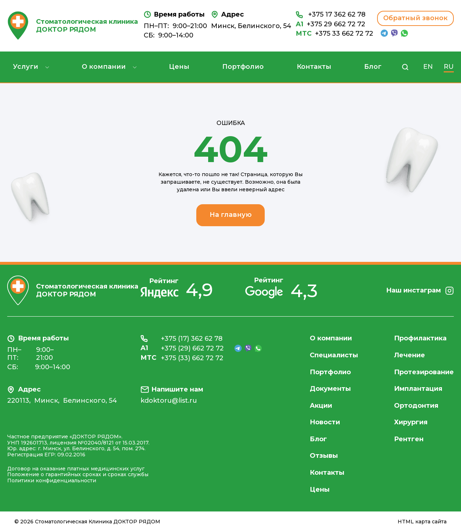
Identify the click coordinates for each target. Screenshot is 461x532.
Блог (372, 67)
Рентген (409, 439)
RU (449, 67)
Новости (325, 422)
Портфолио (243, 67)
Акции (321, 406)
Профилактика (420, 338)
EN (428, 67)
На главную (231, 215)
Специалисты (334, 355)
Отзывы (324, 456)
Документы (330, 389)
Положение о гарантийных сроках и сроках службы (77, 474)
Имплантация (418, 389)
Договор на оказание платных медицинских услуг (75, 468)
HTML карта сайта (422, 522)
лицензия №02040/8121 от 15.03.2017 (99, 442)
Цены (179, 67)
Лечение (409, 355)
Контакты (314, 67)
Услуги (25, 67)
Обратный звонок (415, 18)
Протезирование (424, 372)
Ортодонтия (416, 406)
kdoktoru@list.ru (168, 400)
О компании (104, 67)
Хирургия (411, 422)
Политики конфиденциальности (51, 480)
